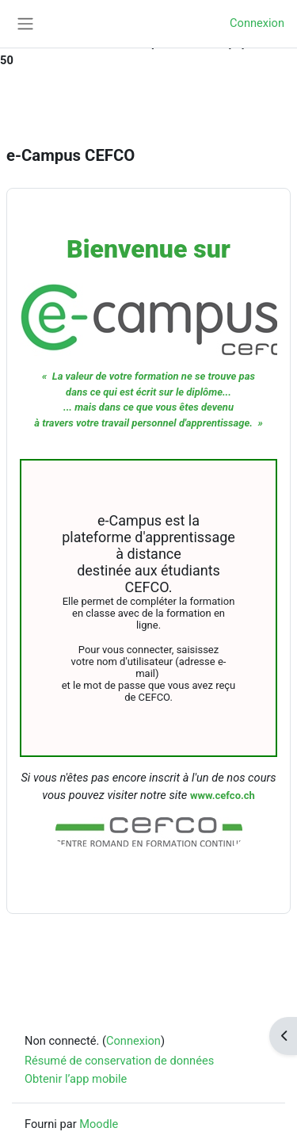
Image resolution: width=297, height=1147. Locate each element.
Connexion (257, 23)
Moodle (98, 1124)
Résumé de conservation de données (119, 1060)
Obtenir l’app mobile (76, 1079)
